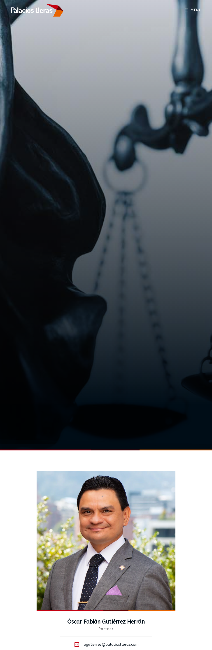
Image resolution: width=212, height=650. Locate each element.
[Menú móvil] (193, 10)
